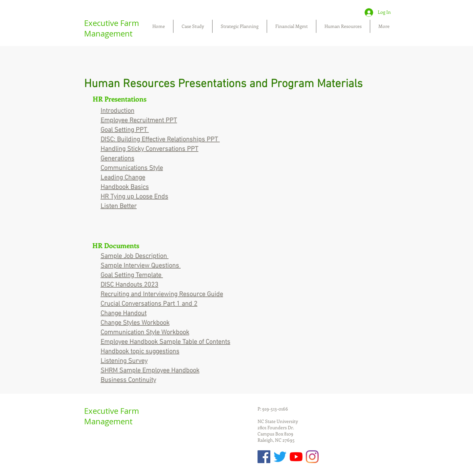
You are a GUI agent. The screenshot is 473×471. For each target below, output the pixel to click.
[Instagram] (312, 456)
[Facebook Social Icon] (264, 456)
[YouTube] (296, 456)
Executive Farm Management (111, 28)
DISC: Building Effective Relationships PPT (160, 140)
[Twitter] (280, 456)
